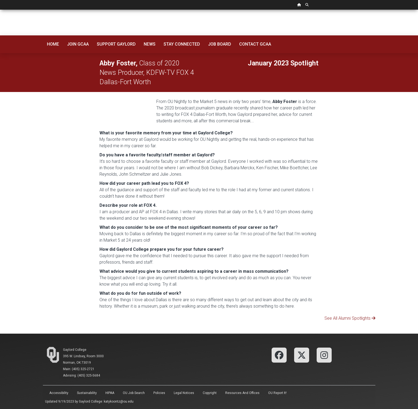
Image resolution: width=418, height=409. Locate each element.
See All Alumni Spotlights (348, 318)
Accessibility (58, 393)
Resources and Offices (242, 393)
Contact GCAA (255, 44)
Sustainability (87, 393)
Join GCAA (78, 44)
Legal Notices (184, 393)
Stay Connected (182, 44)
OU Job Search (134, 393)
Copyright (210, 393)
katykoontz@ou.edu (119, 401)
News (150, 44)
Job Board (219, 44)
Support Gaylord (116, 44)
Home (53, 44)
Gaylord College (74, 350)
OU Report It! (277, 393)
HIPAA (109, 393)
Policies (159, 393)
